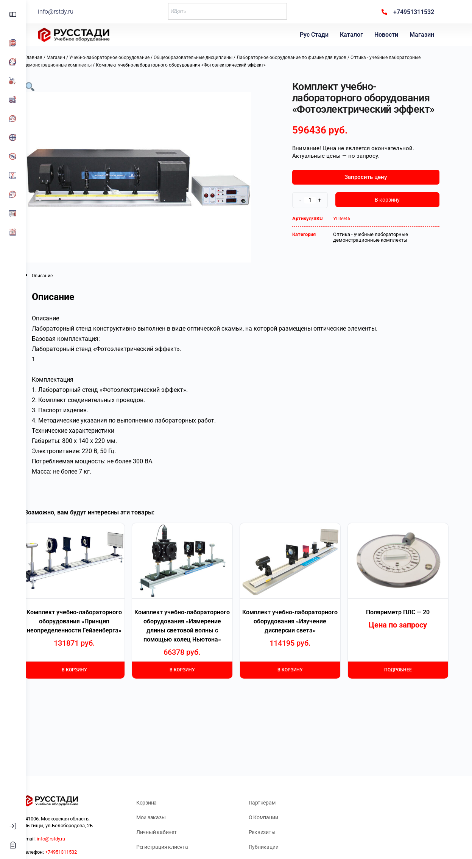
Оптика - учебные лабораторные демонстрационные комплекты (383, 237)
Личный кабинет (176, 832)
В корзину (400, 200)
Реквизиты (275, 832)
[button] (42, 86)
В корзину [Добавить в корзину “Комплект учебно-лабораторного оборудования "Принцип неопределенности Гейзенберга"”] (87, 670)
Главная (46, 57)
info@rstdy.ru (79, 11)
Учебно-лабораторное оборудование (122, 57)
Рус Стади (316, 34)
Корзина (166, 803)
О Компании (276, 817)
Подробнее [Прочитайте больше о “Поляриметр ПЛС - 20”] (411, 670)
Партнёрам (275, 803)
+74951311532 (87, 852)
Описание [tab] (55, 275)
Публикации (276, 847)
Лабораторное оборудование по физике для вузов (304, 57)
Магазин (424, 34)
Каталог (353, 34)
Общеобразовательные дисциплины (206, 57)
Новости (388, 34)
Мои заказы (170, 817)
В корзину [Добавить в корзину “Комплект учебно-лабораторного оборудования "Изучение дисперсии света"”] (303, 670)
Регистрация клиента (181, 847)
